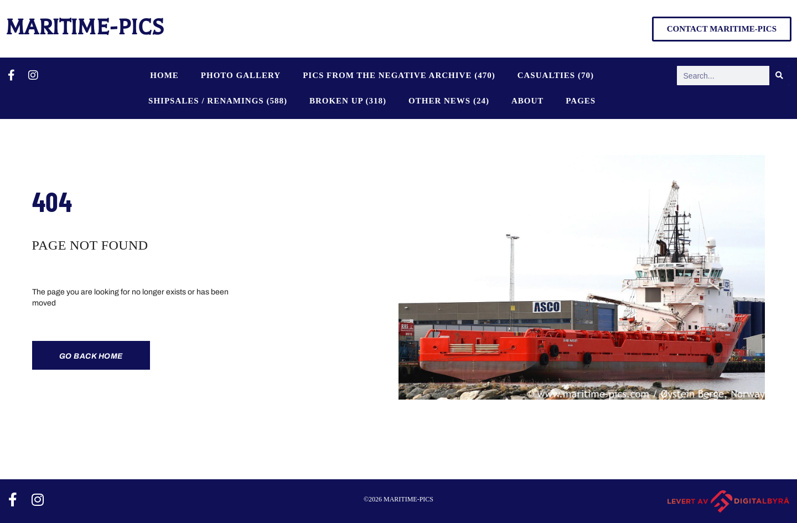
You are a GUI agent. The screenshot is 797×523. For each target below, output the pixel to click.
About (527, 100)
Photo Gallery (241, 75)
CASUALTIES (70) (555, 75)
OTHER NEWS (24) (448, 100)
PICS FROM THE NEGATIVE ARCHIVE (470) (399, 75)
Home (164, 75)
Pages (581, 100)
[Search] (779, 75)
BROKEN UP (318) (347, 100)
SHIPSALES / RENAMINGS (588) (217, 100)
